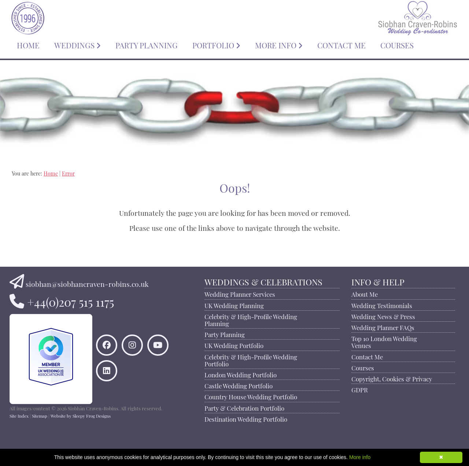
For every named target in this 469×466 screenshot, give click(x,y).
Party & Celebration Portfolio (244, 407)
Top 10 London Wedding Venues (384, 341)
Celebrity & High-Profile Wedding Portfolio (250, 359)
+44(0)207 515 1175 (70, 300)
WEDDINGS (77, 44)
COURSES (397, 44)
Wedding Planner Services (239, 293)
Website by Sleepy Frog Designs (81, 415)
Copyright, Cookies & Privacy (391, 378)
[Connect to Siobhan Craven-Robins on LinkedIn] (106, 372)
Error (68, 173)
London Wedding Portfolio (240, 374)
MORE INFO (279, 44)
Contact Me (367, 356)
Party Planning (224, 334)
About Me (364, 293)
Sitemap (39, 415)
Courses (362, 367)
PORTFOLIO (216, 44)
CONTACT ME (341, 44)
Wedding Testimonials (381, 305)
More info (359, 457)
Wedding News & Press (383, 316)
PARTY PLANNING (146, 44)
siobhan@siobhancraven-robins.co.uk (87, 283)
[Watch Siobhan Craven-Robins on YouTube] (158, 346)
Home (51, 173)
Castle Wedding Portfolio (238, 385)
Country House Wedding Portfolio (250, 396)
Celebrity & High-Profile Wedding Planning (250, 319)
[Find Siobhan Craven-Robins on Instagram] (132, 346)
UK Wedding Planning (234, 305)
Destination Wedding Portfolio (245, 418)
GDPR (359, 389)
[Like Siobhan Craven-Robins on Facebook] (106, 346)
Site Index (19, 415)
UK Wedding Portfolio (233, 345)
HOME (28, 44)
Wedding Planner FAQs (382, 327)
